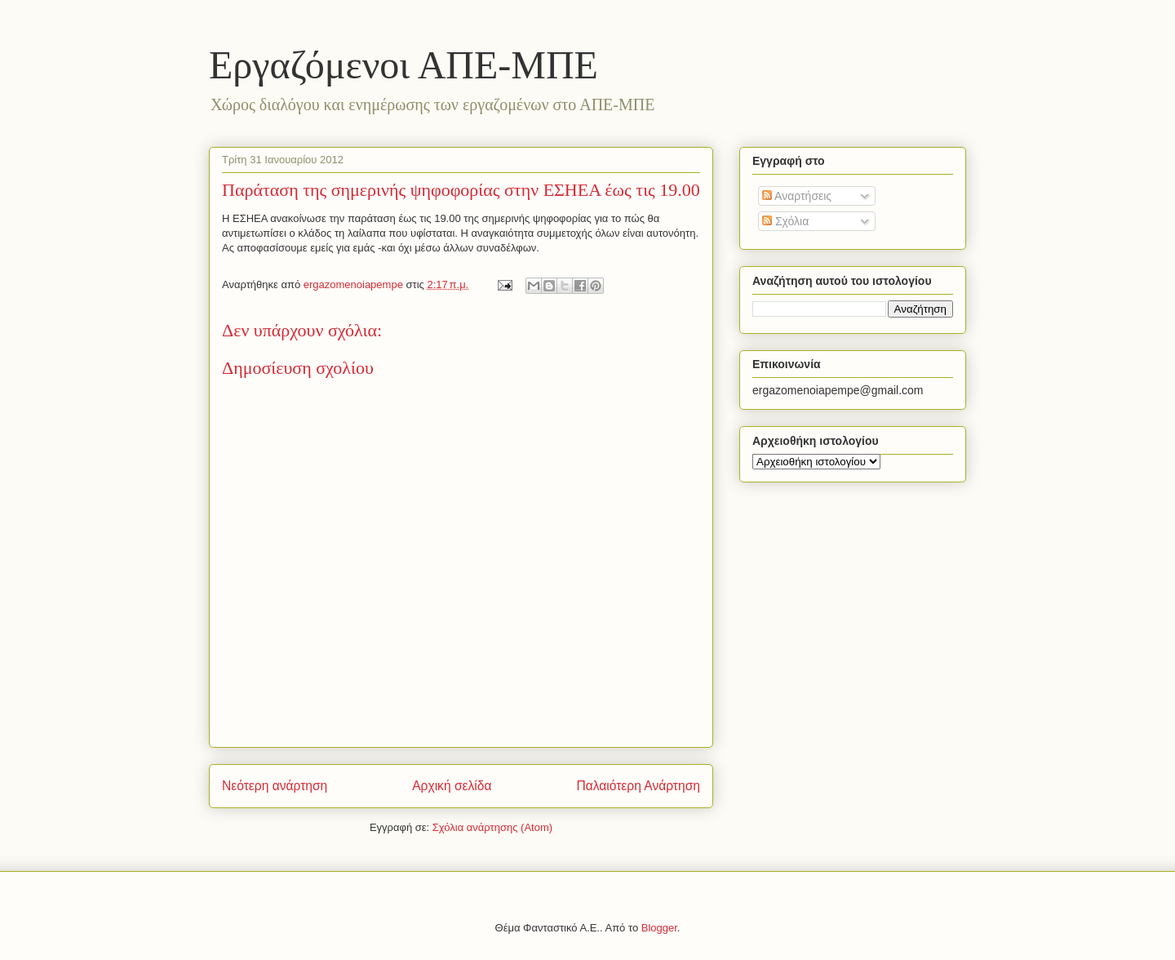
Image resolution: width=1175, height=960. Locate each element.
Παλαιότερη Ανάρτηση (638, 786)
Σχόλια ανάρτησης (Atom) (492, 827)
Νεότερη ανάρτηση (274, 786)
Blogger (659, 928)
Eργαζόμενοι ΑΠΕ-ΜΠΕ (403, 65)
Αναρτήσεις (796, 195)
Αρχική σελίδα (451, 786)
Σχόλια (785, 221)
